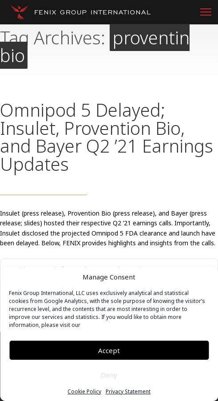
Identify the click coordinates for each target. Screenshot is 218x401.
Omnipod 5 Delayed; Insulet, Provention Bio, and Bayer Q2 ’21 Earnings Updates (106, 137)
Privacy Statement (128, 391)
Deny (109, 374)
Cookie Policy (84, 391)
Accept (109, 350)
